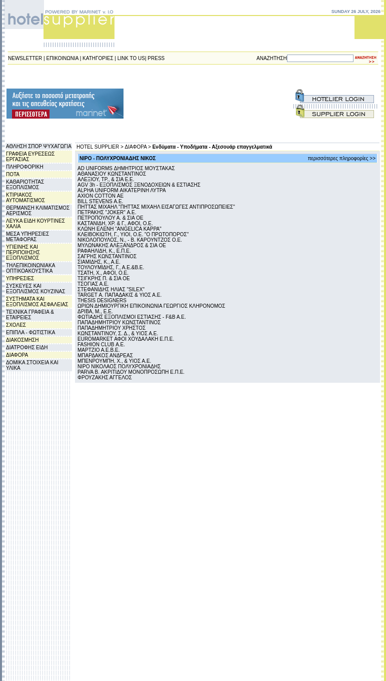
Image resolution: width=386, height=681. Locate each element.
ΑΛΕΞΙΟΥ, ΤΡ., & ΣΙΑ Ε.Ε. (106, 179)
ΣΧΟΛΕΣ (16, 325)
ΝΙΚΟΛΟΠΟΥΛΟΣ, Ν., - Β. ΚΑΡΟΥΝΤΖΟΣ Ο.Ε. (130, 240)
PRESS (156, 58)
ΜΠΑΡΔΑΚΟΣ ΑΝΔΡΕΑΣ (105, 355)
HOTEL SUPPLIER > (100, 147)
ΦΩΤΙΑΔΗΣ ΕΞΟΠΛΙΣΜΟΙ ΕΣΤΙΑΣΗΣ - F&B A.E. (132, 317)
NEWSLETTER (25, 58)
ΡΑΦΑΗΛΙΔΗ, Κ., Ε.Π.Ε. (104, 251)
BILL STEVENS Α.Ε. (100, 201)
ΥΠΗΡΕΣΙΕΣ (20, 278)
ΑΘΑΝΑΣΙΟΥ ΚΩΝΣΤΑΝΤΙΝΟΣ (112, 174)
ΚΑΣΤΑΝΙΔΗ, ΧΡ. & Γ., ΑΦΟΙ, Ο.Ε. (115, 223)
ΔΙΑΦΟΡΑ (17, 355)
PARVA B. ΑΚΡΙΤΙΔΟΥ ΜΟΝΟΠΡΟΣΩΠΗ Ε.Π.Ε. (131, 372)
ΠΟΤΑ (13, 174)
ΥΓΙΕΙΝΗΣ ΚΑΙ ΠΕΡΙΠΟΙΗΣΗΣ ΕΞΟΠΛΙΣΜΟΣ (23, 252)
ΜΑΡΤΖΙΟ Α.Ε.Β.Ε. (99, 350)
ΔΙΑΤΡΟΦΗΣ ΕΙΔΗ (27, 347)
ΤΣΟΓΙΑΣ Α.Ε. (93, 284)
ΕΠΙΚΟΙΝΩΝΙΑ (62, 58)
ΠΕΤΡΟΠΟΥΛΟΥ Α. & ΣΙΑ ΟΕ (111, 218)
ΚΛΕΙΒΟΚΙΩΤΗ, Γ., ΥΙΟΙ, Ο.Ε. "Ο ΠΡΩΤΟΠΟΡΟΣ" (133, 234)
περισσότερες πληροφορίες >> (342, 158)
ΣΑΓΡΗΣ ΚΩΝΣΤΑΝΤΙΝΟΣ (107, 256)
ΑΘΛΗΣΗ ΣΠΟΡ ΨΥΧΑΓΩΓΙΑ (39, 146)
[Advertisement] (173, 103)
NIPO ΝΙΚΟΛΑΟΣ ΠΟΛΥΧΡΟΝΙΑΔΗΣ (119, 366)
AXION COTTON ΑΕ (101, 196)
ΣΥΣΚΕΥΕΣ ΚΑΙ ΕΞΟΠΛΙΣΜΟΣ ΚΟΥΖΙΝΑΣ (35, 288)
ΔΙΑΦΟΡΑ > (138, 147)
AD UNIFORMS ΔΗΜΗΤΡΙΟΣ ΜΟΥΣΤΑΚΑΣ (126, 168)
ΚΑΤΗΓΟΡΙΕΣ (98, 58)
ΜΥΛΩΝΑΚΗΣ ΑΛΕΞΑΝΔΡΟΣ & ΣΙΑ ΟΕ (122, 245)
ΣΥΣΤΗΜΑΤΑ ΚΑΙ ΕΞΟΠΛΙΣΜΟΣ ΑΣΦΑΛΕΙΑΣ (37, 301)
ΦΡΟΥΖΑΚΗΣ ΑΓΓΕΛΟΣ (105, 377)
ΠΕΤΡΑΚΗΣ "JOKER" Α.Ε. (107, 212)
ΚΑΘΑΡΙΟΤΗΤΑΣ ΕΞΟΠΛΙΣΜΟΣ (25, 184)
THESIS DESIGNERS (102, 300)
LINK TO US (131, 58)
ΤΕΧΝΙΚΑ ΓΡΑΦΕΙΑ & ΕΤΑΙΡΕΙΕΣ (30, 314)
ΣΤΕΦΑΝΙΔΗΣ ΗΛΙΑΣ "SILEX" (111, 289)
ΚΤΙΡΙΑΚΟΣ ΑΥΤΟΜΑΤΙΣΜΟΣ (25, 197)
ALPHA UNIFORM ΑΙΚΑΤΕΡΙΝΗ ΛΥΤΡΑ (122, 190)
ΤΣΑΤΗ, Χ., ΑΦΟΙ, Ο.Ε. (103, 273)
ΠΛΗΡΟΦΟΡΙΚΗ (25, 167)
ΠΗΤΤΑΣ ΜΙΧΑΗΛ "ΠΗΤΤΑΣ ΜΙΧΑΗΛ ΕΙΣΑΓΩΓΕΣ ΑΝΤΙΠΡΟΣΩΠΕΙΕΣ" (156, 207)
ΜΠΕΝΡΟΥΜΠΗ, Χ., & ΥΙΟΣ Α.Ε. (114, 361)
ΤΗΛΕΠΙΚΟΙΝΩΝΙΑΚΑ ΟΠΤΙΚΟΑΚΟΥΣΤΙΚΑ (30, 268)
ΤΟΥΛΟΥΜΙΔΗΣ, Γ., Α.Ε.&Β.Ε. (111, 267)
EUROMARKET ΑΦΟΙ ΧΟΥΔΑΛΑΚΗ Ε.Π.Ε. (126, 339)
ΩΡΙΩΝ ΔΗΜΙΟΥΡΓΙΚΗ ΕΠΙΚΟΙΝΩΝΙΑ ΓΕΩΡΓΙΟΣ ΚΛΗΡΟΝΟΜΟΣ (151, 306)
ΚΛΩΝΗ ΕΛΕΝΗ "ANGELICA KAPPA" (120, 229)
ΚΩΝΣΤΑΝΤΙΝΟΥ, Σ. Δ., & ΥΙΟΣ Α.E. (118, 333)
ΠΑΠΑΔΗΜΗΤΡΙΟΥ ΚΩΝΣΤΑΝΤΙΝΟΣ (119, 322)
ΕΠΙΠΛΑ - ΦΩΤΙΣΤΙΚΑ (30, 332)
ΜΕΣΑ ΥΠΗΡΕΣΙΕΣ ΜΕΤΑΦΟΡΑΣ (27, 236)
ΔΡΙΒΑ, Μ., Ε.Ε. (95, 311)
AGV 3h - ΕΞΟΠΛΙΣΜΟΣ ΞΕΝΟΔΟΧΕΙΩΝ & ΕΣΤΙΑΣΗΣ (139, 185)
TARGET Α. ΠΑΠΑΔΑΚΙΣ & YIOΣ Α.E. (120, 295)
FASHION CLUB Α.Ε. (101, 344)
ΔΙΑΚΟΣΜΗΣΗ (22, 340)
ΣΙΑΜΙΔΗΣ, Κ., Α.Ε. (99, 262)
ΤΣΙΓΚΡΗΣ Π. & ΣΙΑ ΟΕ (104, 278)
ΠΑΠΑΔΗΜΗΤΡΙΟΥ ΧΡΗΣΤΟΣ (112, 328)
